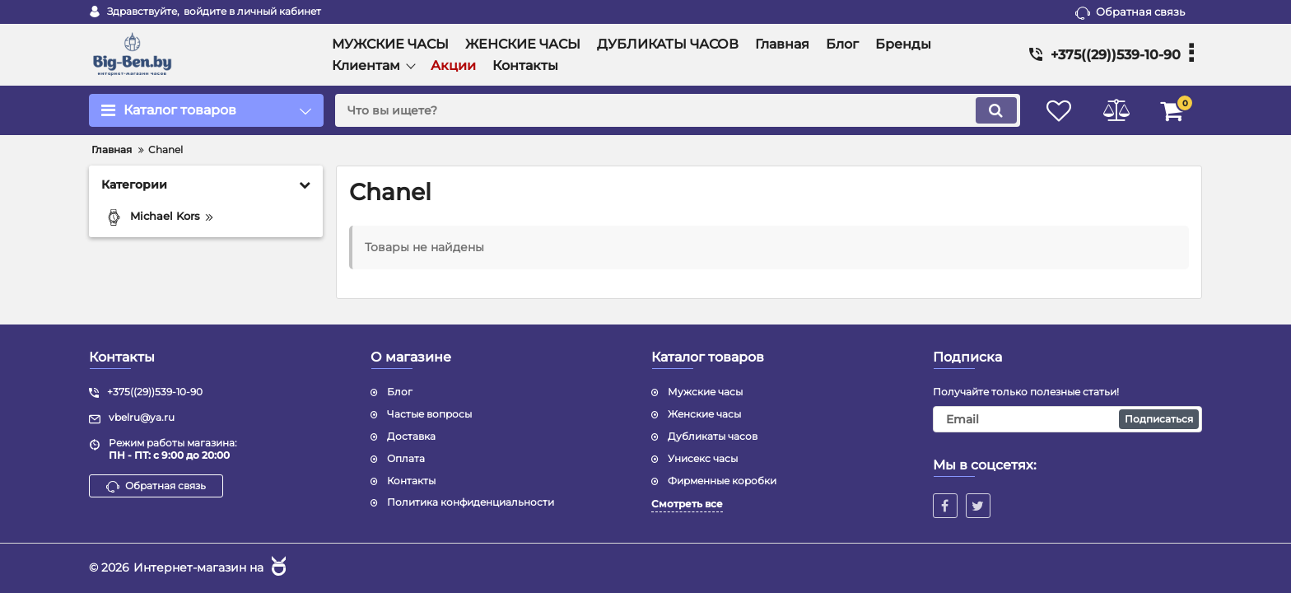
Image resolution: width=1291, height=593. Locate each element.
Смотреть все (687, 503)
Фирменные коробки (722, 480)
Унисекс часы (703, 458)
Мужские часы (705, 391)
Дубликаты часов (712, 436)
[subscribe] (1068, 419)
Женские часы (704, 414)
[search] (676, 110)
